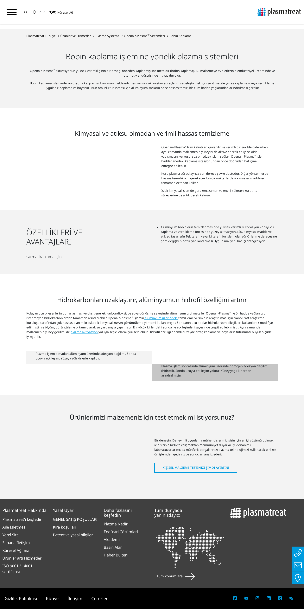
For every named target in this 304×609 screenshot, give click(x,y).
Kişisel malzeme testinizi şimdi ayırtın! (195, 468)
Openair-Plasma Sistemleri (145, 36)
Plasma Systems (108, 36)
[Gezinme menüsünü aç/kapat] (12, 12)
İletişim (75, 598)
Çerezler (99, 598)
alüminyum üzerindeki (161, 318)
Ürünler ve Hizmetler (76, 36)
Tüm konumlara (176, 576)
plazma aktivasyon (84, 332)
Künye (53, 598)
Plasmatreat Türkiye (41, 36)
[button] (26, 12)
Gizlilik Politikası (21, 598)
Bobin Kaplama (180, 36)
